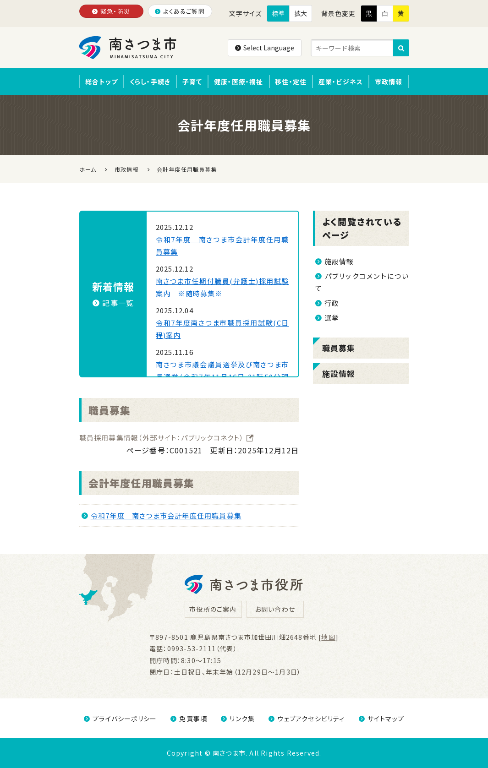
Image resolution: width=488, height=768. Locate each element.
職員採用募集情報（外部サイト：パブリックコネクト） (166, 437)
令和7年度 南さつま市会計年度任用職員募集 (161, 515)
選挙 (327, 317)
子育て (192, 81)
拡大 (300, 13)
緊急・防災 (111, 11)
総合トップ (101, 81)
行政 (327, 303)
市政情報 (389, 81)
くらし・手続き (150, 81)
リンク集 (238, 718)
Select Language (264, 47)
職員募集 (109, 410)
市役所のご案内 (212, 609)
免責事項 (188, 718)
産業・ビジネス (340, 81)
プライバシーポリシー (120, 718)
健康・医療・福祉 (238, 81)
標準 (278, 13)
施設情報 (334, 261)
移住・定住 (291, 81)
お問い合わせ (275, 609)
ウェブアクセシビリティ (307, 718)
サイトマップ (381, 718)
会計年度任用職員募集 (141, 482)
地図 (328, 637)
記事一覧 (113, 302)
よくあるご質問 (180, 11)
